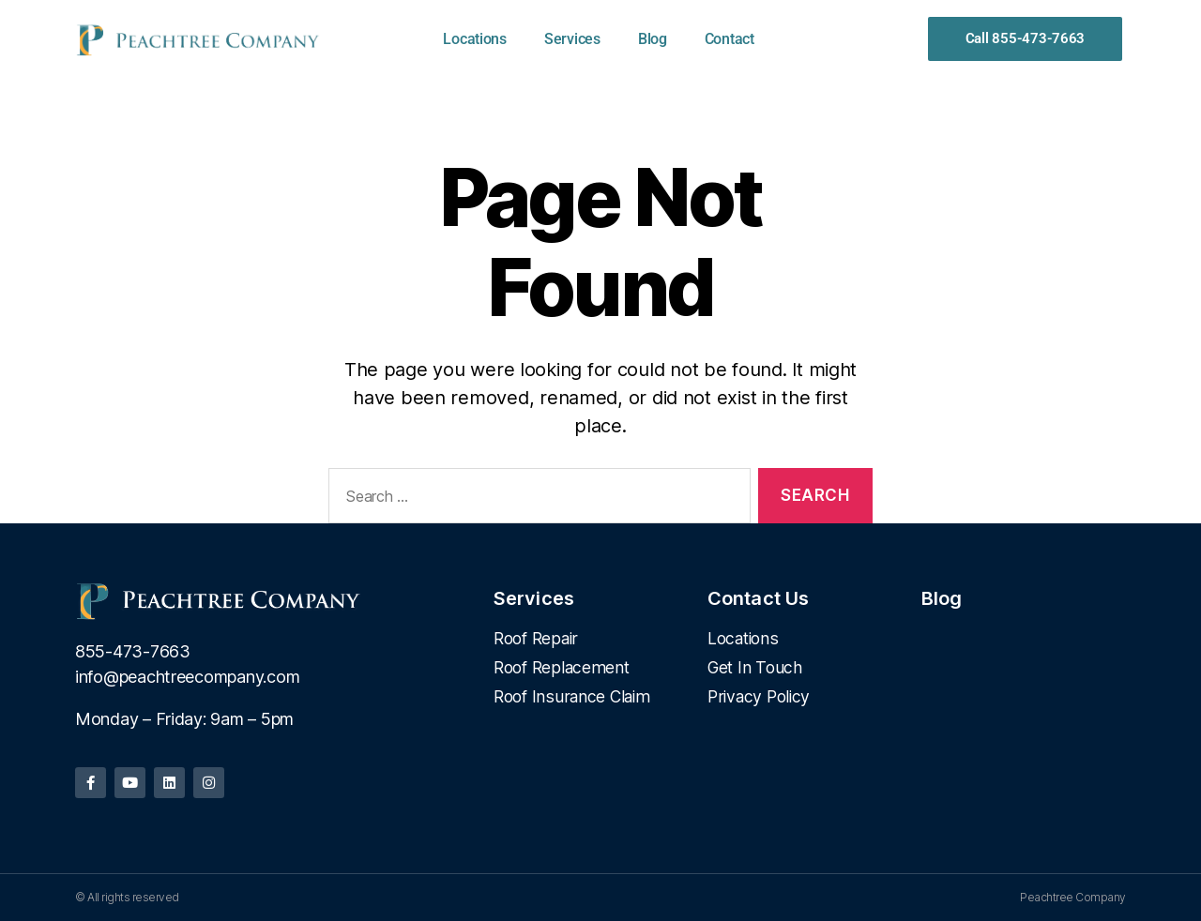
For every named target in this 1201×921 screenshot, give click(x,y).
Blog (652, 39)
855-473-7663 (132, 651)
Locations (475, 39)
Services (572, 39)
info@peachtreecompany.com (187, 677)
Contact (729, 39)
